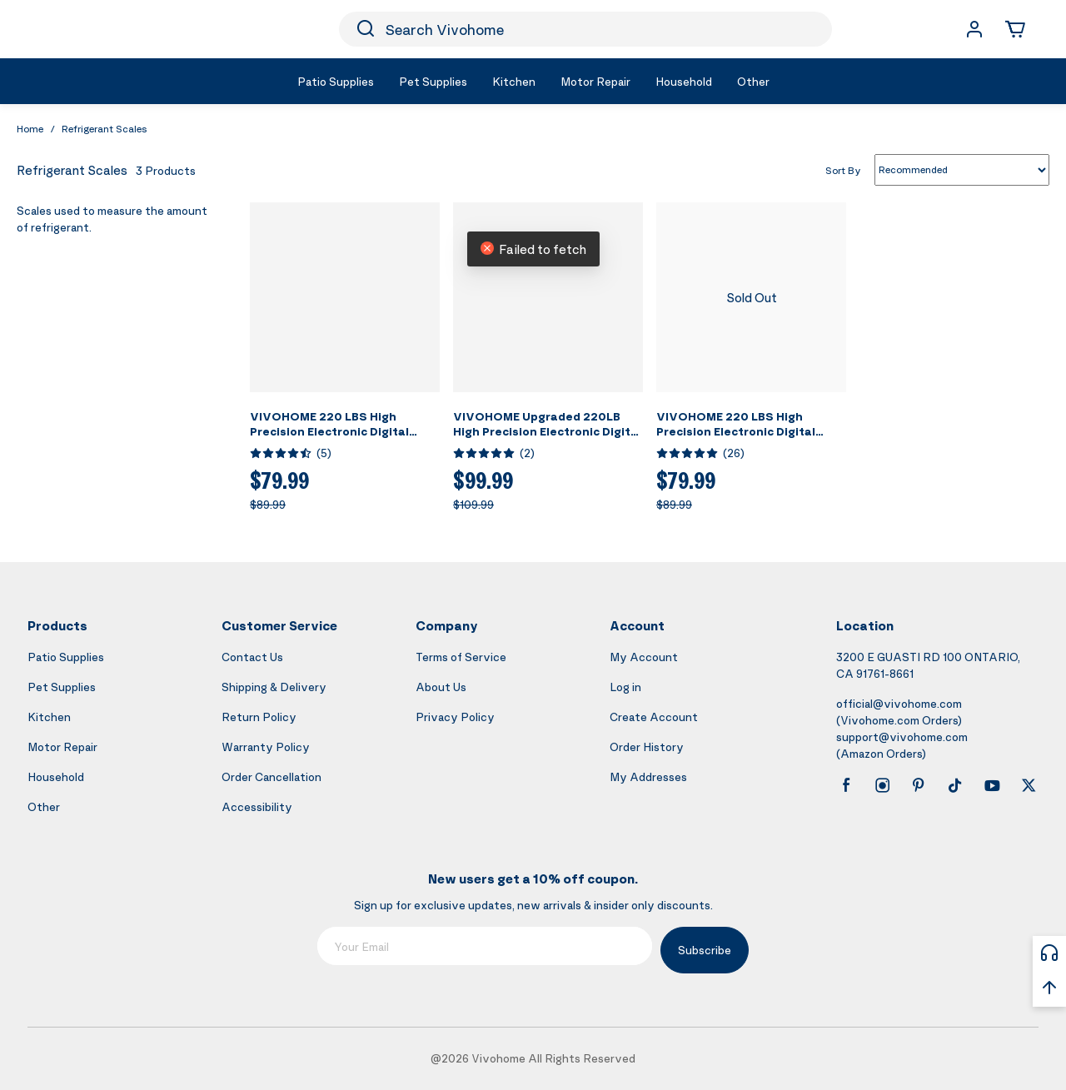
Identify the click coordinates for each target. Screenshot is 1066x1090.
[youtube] (992, 785)
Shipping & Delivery (274, 686)
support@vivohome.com (902, 736)
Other (43, 806)
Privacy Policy (455, 716)
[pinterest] (919, 785)
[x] (1029, 785)
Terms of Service (461, 657)
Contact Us (252, 657)
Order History (647, 746)
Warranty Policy (266, 746)
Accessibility (257, 806)
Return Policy (259, 716)
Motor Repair (62, 746)
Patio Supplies (65, 657)
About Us (441, 686)
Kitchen (49, 716)
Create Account (654, 716)
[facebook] (846, 785)
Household (55, 776)
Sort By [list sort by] (843, 169)
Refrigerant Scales (104, 128)
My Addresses (648, 776)
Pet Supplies (61, 686)
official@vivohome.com (899, 703)
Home (30, 128)
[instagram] (883, 785)
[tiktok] (955, 785)
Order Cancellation (271, 776)
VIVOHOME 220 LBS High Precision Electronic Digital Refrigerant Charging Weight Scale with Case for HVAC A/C (747, 438)
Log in (625, 686)
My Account (644, 657)
